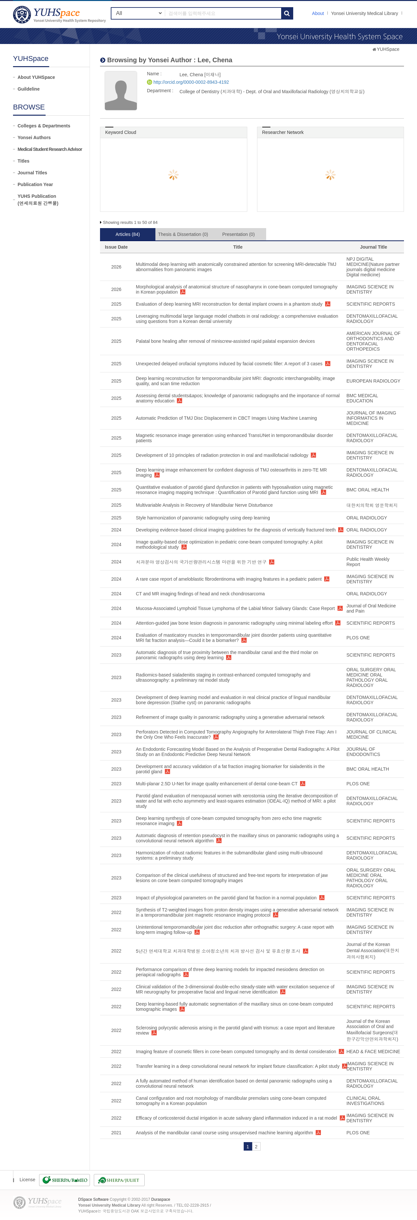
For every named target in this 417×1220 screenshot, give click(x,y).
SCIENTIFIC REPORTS (370, 304)
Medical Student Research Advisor (50, 149)
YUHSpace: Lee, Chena (60, 14)
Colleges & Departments (44, 125)
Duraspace (160, 1199)
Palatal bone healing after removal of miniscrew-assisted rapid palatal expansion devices (225, 341)
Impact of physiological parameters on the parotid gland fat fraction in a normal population (226, 897)
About (318, 13)
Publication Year (35, 184)
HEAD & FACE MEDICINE (373, 1051)
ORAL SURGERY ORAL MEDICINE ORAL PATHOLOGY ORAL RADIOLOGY (371, 677)
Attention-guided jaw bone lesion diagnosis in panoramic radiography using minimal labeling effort (234, 623)
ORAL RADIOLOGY (366, 517)
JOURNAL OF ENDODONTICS (363, 752)
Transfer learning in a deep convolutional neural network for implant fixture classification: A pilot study (237, 1066)
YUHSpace (388, 49)
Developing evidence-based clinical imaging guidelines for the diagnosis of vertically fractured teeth (236, 529)
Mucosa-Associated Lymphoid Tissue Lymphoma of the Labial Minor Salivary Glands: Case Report (235, 608)
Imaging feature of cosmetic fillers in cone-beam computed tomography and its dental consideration (236, 1051)
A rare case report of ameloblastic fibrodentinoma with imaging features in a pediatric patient (229, 579)
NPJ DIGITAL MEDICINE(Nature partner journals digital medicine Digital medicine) (372, 266)
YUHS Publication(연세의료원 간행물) (38, 200)
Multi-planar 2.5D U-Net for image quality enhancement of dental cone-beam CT (216, 783)
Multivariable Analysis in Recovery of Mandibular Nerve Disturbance (204, 505)
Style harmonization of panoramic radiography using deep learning (203, 517)
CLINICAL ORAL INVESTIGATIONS (365, 1101)
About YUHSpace (36, 77)
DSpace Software (93, 1199)
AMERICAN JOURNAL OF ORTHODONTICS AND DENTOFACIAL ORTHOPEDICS (373, 341)
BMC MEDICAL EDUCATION (362, 398)
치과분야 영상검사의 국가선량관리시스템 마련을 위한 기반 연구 (201, 562)
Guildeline (29, 89)
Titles (23, 161)
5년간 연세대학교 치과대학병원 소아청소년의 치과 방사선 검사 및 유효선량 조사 (218, 951)
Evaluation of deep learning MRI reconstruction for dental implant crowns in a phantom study (229, 304)
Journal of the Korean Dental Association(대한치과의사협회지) (372, 951)
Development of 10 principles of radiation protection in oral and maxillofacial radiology (222, 455)
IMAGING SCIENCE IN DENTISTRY (370, 289)
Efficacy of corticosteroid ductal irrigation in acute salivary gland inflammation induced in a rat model (236, 1118)
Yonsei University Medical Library (364, 13)
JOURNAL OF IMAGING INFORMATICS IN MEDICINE (371, 418)
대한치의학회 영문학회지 (372, 505)
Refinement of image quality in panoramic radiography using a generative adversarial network (230, 717)
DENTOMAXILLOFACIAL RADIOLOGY (371, 318)
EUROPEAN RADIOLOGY (373, 381)
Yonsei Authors (34, 137)
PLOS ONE (358, 637)
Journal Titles (32, 172)
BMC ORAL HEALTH (367, 489)
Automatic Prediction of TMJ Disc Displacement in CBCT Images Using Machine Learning (226, 418)
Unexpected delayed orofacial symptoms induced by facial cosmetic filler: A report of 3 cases (229, 363)
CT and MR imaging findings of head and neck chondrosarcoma (200, 593)
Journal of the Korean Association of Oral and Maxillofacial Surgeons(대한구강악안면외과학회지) (372, 1030)
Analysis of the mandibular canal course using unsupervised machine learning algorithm (224, 1132)
